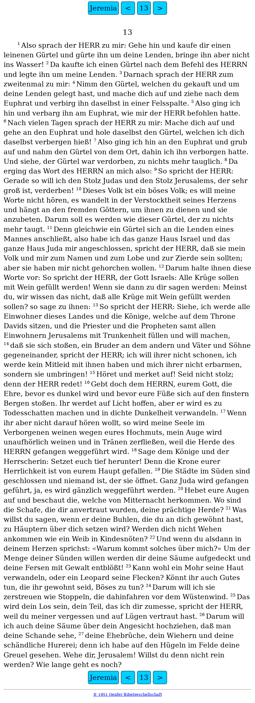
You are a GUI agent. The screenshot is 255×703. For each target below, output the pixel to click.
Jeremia (103, 8)
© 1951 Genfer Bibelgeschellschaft (127, 694)
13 (143, 8)
